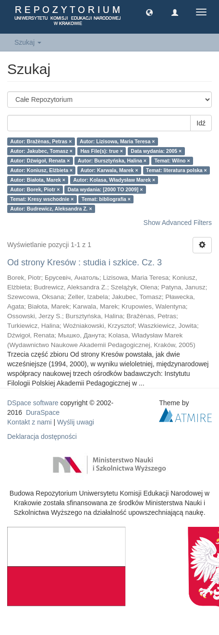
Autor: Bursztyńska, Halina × (112, 160)
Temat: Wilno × (172, 160)
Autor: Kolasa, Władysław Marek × (114, 180)
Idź (201, 123)
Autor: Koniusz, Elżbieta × (41, 170)
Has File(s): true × (101, 151)
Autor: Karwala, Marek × (109, 170)
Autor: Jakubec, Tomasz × (41, 151)
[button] (149, 12)
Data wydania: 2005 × (156, 151)
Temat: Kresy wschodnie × (41, 199)
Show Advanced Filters (178, 222)
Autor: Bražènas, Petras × (41, 141)
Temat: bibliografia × (106, 199)
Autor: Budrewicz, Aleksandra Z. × (51, 209)
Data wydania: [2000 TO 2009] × (105, 189)
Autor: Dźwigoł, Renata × (40, 160)
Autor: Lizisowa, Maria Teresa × (117, 141)
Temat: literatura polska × (176, 170)
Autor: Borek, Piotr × (35, 189)
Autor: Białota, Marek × (37, 180)
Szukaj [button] (27, 42)
